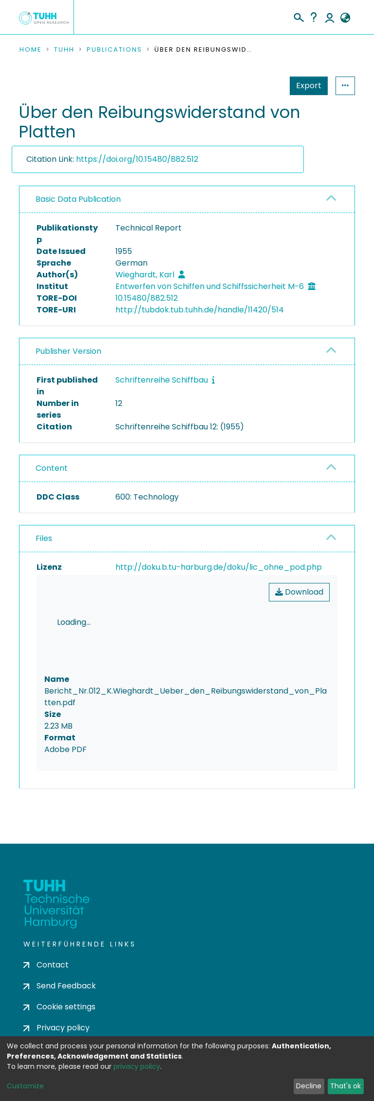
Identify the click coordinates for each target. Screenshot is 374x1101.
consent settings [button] (54, 845)
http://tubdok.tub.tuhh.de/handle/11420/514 (199, 309)
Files (44, 538)
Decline (308, 1086)
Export (261, 85)
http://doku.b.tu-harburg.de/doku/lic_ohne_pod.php (218, 567)
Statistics (305, 85)
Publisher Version (68, 351)
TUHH (64, 49)
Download (299, 592)
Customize (25, 1086)
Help (313, 17)
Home (30, 49)
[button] (345, 18)
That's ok (345, 1086)
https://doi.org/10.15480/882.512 (137, 159)
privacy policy (136, 1066)
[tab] (187, 199)
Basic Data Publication (78, 199)
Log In (330, 17)
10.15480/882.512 (146, 298)
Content (52, 468)
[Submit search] (298, 16)
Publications (114, 49)
